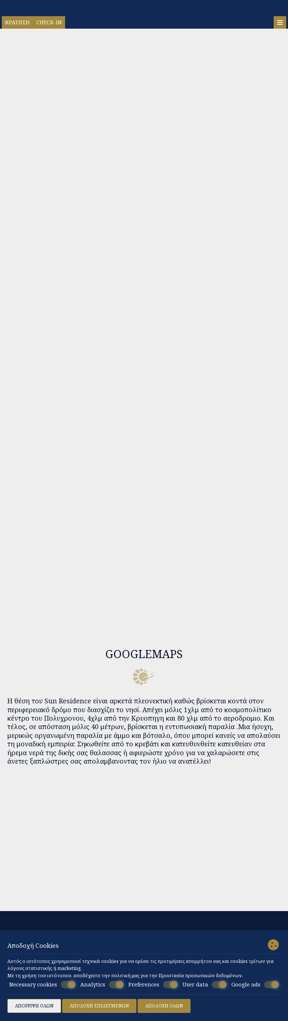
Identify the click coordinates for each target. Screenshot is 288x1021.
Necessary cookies (42, 984)
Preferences (153, 984)
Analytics (102, 984)
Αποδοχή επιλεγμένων (99, 1006)
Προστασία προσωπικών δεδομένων (200, 975)
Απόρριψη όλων (34, 1006)
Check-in (49, 22)
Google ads (255, 984)
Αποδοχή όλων (164, 1006)
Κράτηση (17, 22)
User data (204, 984)
